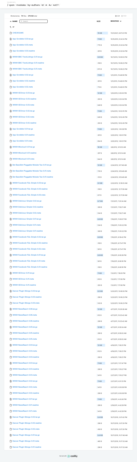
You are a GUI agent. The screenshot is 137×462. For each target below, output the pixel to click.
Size (99, 21)
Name (15, 21)
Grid (123, 16)
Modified (116, 21)
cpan (12, 5)
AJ (50, 5)
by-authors (34, 5)
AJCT (56, 5)
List (117, 16)
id (43, 5)
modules (21, 5)
